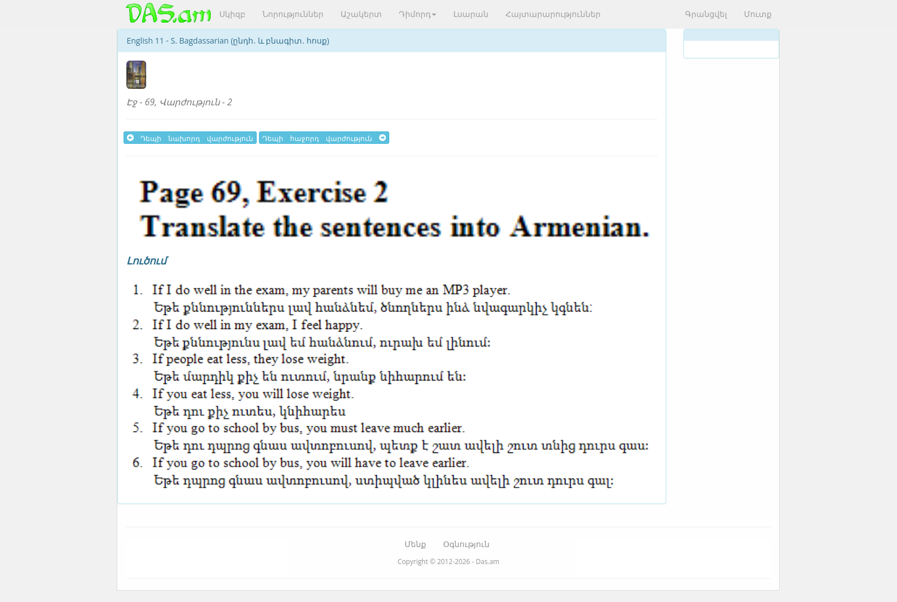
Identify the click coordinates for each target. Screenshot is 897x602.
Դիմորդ (417, 13)
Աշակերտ (361, 13)
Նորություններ (293, 13)
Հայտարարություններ (553, 13)
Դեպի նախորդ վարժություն (190, 138)
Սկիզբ (232, 13)
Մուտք (758, 13)
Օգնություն (466, 544)
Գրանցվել (706, 13)
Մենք (415, 544)
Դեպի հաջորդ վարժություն (324, 138)
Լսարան (470, 13)
